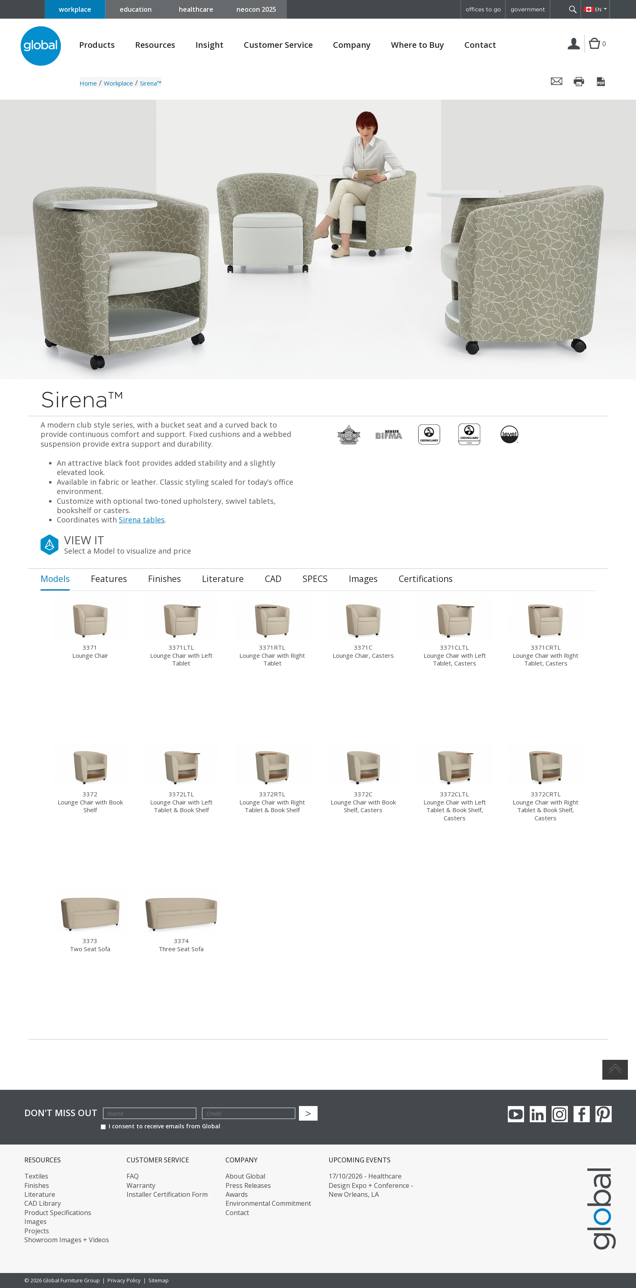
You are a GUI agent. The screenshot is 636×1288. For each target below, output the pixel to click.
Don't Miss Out (60, 1113)
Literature (39, 1194)
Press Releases (248, 1185)
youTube (516, 1114)
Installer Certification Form (167, 1194)
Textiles (36, 1176)
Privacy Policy (124, 1280)
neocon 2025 (256, 9)
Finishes (36, 1185)
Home (88, 83)
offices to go (483, 9)
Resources (155, 45)
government (528, 9)
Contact (480, 44)
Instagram (560, 1114)
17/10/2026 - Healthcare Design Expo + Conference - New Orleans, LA (371, 1185)
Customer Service (278, 45)
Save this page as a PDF (601, 81)
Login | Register (575, 52)
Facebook (582, 1114)
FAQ (133, 1176)
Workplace (118, 83)
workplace (75, 9)
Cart (594, 52)
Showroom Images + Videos (66, 1239)
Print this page (579, 81)
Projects (36, 1230)
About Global (245, 1176)
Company (352, 45)
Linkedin (538, 1114)
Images (35, 1221)
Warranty (141, 1185)
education (136, 9)
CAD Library (42, 1203)
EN (598, 9)
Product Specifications (57, 1212)
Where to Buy (417, 45)
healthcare (196, 9)
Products (97, 45)
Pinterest (603, 1114)
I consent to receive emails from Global (160, 1126)
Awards (237, 1194)
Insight (209, 44)
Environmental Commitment (268, 1203)
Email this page (557, 81)
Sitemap (158, 1280)
